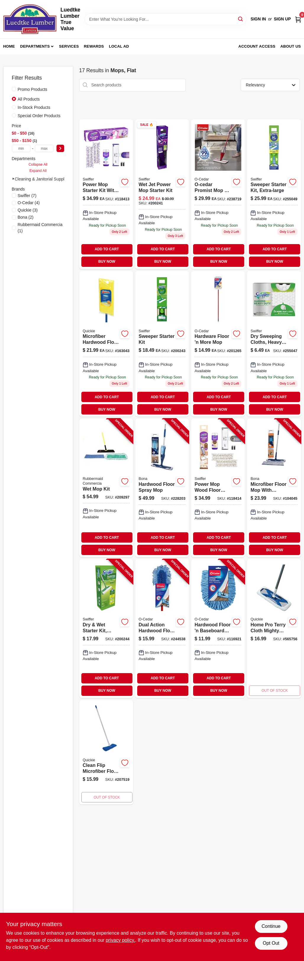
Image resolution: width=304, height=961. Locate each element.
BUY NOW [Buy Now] (106, 261)
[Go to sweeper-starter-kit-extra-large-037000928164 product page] (274, 194)
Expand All (38, 171)
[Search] (241, 19)
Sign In (258, 19)
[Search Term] (166, 19)
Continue (270, 926)
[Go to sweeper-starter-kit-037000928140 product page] (162, 344)
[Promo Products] (14, 89)
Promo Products (32, 89)
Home (9, 46)
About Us (290, 46)
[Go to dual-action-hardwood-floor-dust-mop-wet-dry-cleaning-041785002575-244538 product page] (162, 628)
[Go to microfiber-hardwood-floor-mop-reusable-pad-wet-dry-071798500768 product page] (106, 344)
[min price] (21, 148)
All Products (29, 99)
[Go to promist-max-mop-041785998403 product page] (218, 194)
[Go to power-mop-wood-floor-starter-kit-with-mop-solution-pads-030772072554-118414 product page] (218, 488)
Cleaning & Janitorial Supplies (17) (46, 179)
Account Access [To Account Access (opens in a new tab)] (256, 46)
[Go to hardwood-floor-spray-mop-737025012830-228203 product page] (162, 488)
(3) (28, 210)
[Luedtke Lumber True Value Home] (29, 19)
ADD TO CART (107, 249)
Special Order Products (39, 115)
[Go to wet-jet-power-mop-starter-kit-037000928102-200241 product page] (162, 194)
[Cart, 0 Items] (298, 19)
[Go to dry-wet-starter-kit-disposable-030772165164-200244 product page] (106, 628)
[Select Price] (60, 148)
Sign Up (282, 19)
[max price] (44, 148)
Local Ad (119, 46)
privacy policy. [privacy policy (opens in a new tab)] (120, 940)
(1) (40, 227)
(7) (27, 195)
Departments (35, 46)
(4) (29, 202)
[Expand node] (13, 179)
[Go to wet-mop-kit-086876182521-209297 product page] (106, 488)
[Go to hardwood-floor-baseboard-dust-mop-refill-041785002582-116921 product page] (218, 628)
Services (69, 46)
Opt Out (271, 943)
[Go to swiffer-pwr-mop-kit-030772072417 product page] (106, 194)
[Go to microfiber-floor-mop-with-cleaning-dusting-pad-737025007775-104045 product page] (274, 488)
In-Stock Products (34, 107)
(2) (26, 217)
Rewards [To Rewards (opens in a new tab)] (94, 46)
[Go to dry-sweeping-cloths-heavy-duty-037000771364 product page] (274, 344)
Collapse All (37, 164)
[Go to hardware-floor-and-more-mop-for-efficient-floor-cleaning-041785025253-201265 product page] (218, 344)
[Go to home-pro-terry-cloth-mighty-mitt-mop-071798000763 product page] (274, 628)
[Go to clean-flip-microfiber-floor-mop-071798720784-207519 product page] (106, 752)
